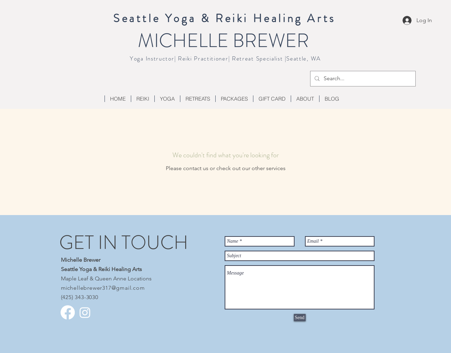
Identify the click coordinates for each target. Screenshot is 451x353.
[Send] (300, 317)
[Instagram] (85, 312)
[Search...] (362, 78)
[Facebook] (68, 312)
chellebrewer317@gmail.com (106, 288)
